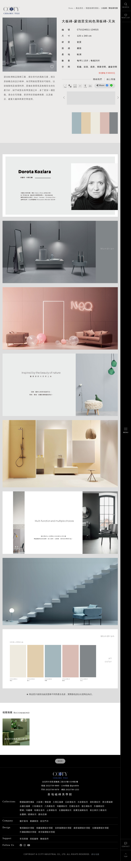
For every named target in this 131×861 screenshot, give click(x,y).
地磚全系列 (39, 810)
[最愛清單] (125, 16)
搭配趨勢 (34, 838)
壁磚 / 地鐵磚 (26, 810)
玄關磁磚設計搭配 (100, 827)
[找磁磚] (125, 5)
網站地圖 (95, 854)
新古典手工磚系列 (98, 810)
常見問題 (24, 838)
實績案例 (34, 821)
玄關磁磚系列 (65, 810)
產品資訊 (79, 8)
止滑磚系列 (52, 810)
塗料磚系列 (95, 802)
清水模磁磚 (107, 802)
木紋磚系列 (82, 802)
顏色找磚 (42, 814)
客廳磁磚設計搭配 (44, 827)
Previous (64, 97)
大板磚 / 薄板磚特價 (109, 8)
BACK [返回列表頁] (60, 761)
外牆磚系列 (99, 806)
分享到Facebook (107, 85)
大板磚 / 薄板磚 (43, 802)
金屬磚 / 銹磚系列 (28, 814)
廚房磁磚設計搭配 (82, 827)
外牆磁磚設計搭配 (28, 832)
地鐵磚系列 (62, 806)
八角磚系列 (49, 806)
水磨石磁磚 (25, 806)
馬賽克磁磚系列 (80, 810)
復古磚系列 (87, 806)
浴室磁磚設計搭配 (63, 827)
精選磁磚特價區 (92, 8)
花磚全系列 (74, 806)
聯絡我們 (44, 838)
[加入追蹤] (52, 67)
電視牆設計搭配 (27, 827)
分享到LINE (111, 85)
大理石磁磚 (58, 802)
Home (70, 8)
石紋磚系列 (70, 802)
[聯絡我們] (125, 844)
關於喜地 (24, 821)
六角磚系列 (37, 806)
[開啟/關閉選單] (125, 430)
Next (118, 97)
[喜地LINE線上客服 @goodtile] (111, 79)
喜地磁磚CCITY (11, 10)
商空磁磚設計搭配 (46, 832)
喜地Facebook (21, 845)
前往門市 (44, 821)
